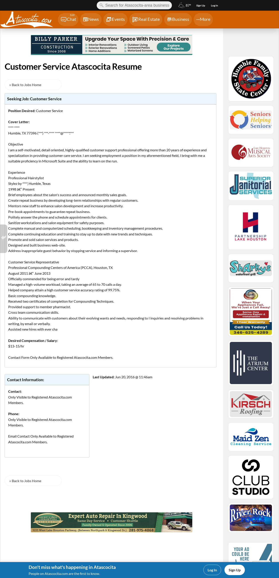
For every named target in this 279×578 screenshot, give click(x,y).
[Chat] (68, 19)
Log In (212, 570)
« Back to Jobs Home (25, 85)
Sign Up (235, 570)
